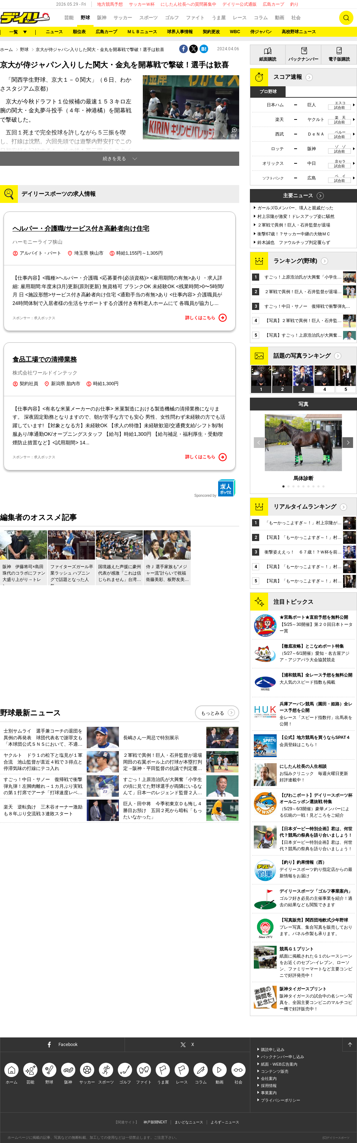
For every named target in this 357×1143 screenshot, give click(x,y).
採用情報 (269, 1085)
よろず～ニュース (225, 1122)
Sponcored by (215, 488)
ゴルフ (172, 17)
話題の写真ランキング (302, 356)
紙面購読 (267, 59)
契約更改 (211, 31)
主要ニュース (298, 195)
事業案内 (269, 1093)
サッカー (123, 17)
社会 (296, 17)
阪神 (101, 17)
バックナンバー (303, 59)
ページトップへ (349, 1044)
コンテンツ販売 (274, 1071)
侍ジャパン (261, 31)
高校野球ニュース (299, 31)
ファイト (195, 17)
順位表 (79, 31)
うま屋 (219, 17)
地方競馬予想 (110, 4)
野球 (85, 17)
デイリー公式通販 (239, 4)
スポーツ (148, 17)
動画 (279, 17)
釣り (294, 4)
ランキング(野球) (295, 261)
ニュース (54, 31)
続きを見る (114, 158)
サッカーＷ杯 (142, 4)
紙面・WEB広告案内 (279, 1064)
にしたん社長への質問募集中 (188, 4)
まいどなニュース (189, 1122)
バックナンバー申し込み (282, 1057)
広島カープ (273, 4)
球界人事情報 (180, 31)
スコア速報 (287, 77)
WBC (235, 31)
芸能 (69, 17)
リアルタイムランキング (304, 507)
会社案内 (269, 1078)
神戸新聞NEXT (155, 1122)
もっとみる (212, 713)
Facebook (68, 1044)
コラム (261, 17)
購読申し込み (273, 1049)
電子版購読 (339, 59)
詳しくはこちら (206, 317)
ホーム (6, 49)
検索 (346, 18)
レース (240, 17)
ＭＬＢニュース (142, 31)
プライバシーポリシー (280, 1100)
